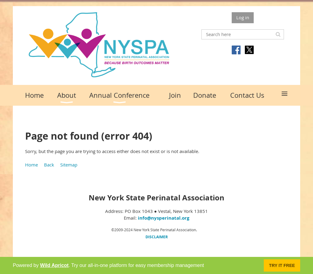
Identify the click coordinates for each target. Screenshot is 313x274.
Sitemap (68, 165)
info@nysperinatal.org (163, 218)
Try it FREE (282, 265)
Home (31, 165)
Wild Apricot (54, 265)
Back (49, 165)
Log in (242, 17)
